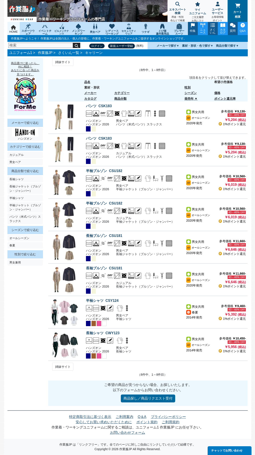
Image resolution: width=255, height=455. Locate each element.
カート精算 (237, 11)
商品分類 (120, 98)
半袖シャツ (16, 198)
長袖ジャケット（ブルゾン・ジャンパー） (25, 188)
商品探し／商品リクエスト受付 (148, 398)
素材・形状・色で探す (196, 45)
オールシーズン (19, 238)
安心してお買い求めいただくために (104, 422)
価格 (217, 93)
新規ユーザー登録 (121, 46)
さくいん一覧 (68, 53)
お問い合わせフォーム (127, 432)
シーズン (190, 93)
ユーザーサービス (217, 12)
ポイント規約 (146, 422)
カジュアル (16, 154)
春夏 (12, 245)
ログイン (97, 46)
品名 (87, 82)
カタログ (90, 98)
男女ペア (15, 162)
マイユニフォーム (197, 12)
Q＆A (142, 417)
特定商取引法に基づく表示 (90, 417)
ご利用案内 (124, 417)
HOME (13, 29)
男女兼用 (15, 262)
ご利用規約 (170, 422)
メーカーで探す (167, 45)
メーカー (90, 93)
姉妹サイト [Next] (63, 62)
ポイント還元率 (225, 98)
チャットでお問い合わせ (227, 450)
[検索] (40, 45)
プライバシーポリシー (168, 417)
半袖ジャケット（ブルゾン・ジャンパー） (25, 207)
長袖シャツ (16, 179)
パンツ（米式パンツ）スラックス (25, 218)
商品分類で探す (226, 45)
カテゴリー (122, 93)
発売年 (189, 98)
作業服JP (45, 53)
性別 (187, 87)
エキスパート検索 (177, 12)
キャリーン (94, 53)
